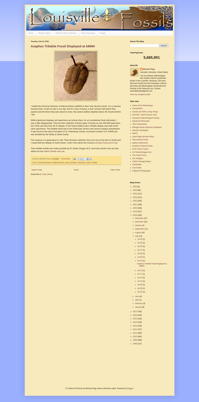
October (138, 225)
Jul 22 (140, 270)
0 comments (65, 159)
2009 (135, 340)
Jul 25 (140, 257)
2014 (135, 322)
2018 (135, 215)
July (137, 236)
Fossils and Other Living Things (145, 112)
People (103, 33)
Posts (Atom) (47, 174)
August (138, 233)
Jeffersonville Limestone (66, 33)
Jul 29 (140, 243)
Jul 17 (140, 274)
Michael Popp (149, 69)
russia (88, 162)
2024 (135, 194)
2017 (135, 311)
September (139, 229)
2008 (135, 344)
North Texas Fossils (140, 149)
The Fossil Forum (139, 155)
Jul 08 (140, 288)
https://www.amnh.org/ (107, 143)
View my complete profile (140, 94)
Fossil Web (136, 168)
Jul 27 (140, 250)
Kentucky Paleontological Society (145, 118)
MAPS (135, 133)
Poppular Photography (141, 171)
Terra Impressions (139, 124)
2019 (135, 211)
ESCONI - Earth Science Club (144, 115)
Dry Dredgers (137, 158)
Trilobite (94, 162)
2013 (135, 326)
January (138, 307)
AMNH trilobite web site (54, 151)
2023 (135, 197)
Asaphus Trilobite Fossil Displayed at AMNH (63, 46)
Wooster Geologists (140, 130)
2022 (135, 201)
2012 (135, 329)
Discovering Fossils (140, 140)
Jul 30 (140, 239)
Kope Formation (88, 33)
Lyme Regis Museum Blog (143, 137)
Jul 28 (140, 246)
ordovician (81, 162)
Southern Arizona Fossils (142, 146)
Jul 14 (140, 281)
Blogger (130, 388)
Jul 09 (140, 285)
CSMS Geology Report (141, 161)
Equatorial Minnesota (141, 121)
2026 (135, 187)
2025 (135, 190)
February (139, 303)
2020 (135, 208)
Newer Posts (37, 170)
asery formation (71, 162)
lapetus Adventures (140, 143)
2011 (135, 333)
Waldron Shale (44, 33)
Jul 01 (140, 292)
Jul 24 (140, 261)
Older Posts (115, 170)
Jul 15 (140, 278)
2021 (135, 204)
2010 (135, 336)
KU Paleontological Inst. (142, 152)
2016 (135, 315)
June (137, 296)
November (139, 222)
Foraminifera (137, 108)
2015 (135, 319)
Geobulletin (137, 164)
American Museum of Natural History (51, 162)
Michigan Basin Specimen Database (147, 127)
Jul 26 (140, 253)
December (139, 218)
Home (31, 33)
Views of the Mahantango (142, 105)
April (137, 300)
